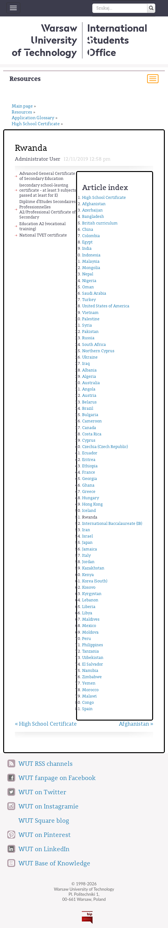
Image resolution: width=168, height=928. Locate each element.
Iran (86, 529)
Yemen (88, 683)
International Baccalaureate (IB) (112, 523)
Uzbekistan (92, 657)
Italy (86, 555)
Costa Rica (91, 434)
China (87, 229)
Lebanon (90, 600)
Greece (88, 491)
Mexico (89, 625)
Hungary (90, 498)
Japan (87, 542)
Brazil (87, 408)
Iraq (86, 363)
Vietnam (90, 312)
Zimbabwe (92, 676)
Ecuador (89, 453)
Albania (89, 370)
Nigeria (89, 280)
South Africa (94, 344)
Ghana (88, 485)
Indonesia (91, 255)
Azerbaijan (92, 210)
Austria (89, 395)
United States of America (105, 306)
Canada (89, 427)
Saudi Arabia (94, 293)
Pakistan (90, 331)
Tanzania (90, 651)
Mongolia (91, 267)
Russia (88, 338)
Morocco (90, 689)
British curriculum (100, 223)
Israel (87, 536)
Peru (86, 638)
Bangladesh (93, 216)
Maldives (91, 619)
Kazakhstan (93, 568)
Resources (25, 78)
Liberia (88, 606)
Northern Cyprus (98, 350)
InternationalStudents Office (117, 40)
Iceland (89, 510)
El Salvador (92, 664)
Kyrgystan (91, 593)
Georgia (89, 478)
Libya (87, 613)
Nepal (87, 274)
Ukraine (90, 357)
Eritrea (88, 459)
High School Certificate (36, 124)
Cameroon (92, 421)
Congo (88, 702)
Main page (22, 106)
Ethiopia (90, 466)
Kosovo (88, 587)
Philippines (92, 645)
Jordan (88, 561)
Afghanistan (94, 203)
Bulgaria (90, 414)
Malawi (89, 696)
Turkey (89, 299)
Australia (91, 382)
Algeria (89, 376)
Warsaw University (44, 40)
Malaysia (91, 261)
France (88, 472)
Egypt (87, 242)
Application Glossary (33, 118)
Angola (88, 389)
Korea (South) (94, 581)
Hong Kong (92, 504)
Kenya (88, 574)
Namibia (90, 670)
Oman (88, 287)
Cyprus (88, 440)
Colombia (91, 235)
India (87, 248)
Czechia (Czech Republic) (105, 446)
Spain (87, 708)
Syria (87, 325)
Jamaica (89, 549)
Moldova (90, 632)
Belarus (89, 402)
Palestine (91, 319)
